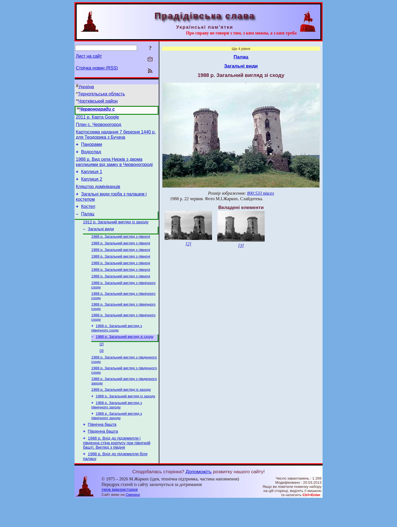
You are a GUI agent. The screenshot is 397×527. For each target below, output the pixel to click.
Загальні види (101, 240)
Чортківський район (98, 101)
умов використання (119, 516)
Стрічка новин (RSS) (97, 68)
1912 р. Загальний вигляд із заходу (116, 233)
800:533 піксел (260, 193)
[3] (102, 370)
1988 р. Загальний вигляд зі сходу (124, 355)
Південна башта (103, 456)
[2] (102, 363)
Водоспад (91, 156)
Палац (87, 223)
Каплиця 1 (91, 177)
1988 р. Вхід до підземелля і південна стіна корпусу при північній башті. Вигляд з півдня (116, 469)
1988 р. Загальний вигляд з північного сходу (116, 346)
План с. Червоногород (98, 126)
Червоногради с (97, 109)
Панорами (91, 147)
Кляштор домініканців (98, 194)
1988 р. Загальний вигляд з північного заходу (116, 428)
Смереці (133, 522)
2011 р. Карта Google (97, 118)
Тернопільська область (101, 94)
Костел (88, 215)
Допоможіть (198, 498)
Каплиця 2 (91, 185)
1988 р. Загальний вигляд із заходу (121, 412)
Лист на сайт (89, 56)
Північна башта (102, 449)
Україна (86, 86)
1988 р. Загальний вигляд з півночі (120, 249)
